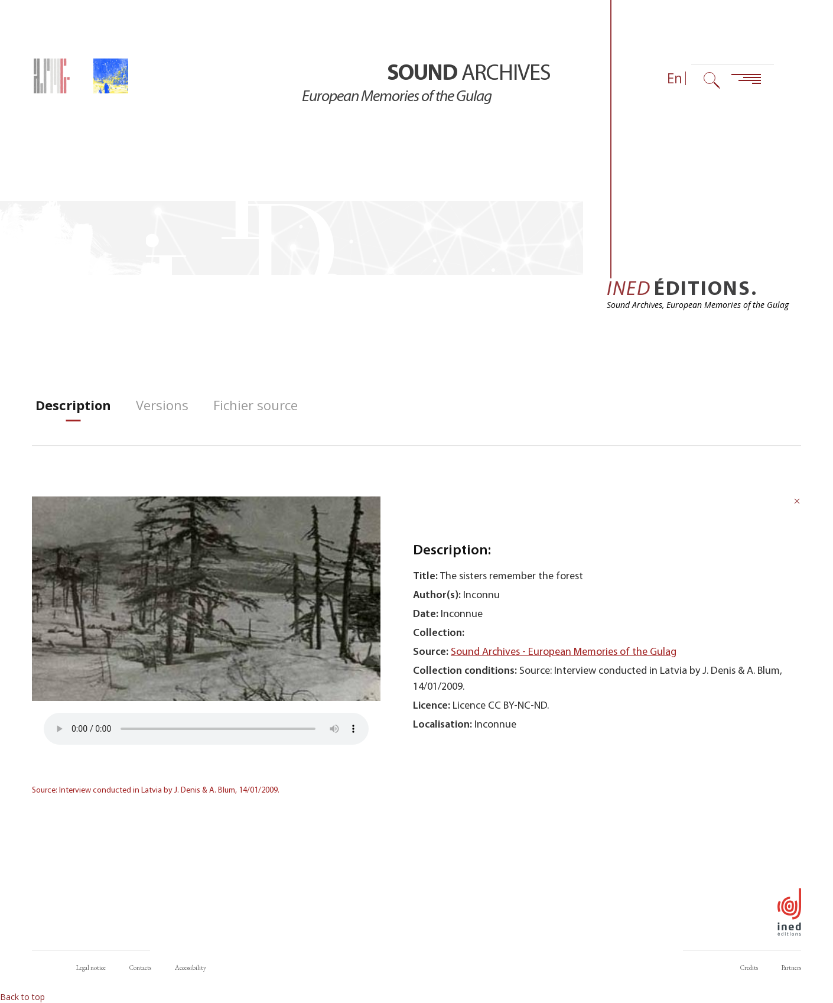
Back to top (22, 996)
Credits (749, 967)
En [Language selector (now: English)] (674, 78)
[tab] (73, 405)
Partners (791, 967)
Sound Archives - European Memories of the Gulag (563, 652)
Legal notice (91, 967)
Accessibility (190, 967)
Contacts (140, 967)
